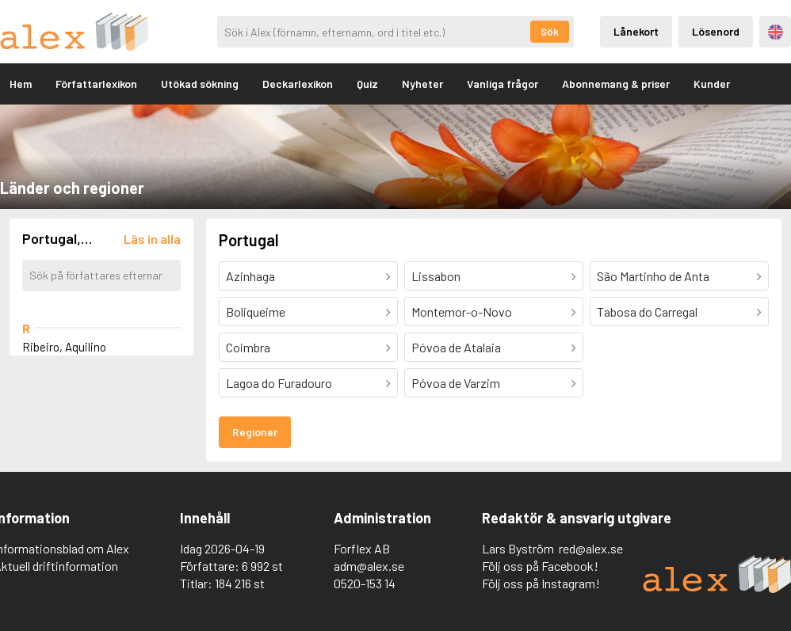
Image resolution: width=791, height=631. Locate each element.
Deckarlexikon (297, 83)
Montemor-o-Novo (461, 311)
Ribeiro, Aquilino (64, 347)
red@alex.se (591, 548)
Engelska (775, 32)
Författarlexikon (96, 83)
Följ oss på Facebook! (540, 565)
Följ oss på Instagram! (541, 583)
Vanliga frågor (502, 83)
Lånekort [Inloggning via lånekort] (636, 31)
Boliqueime (255, 311)
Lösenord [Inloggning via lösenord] (715, 31)
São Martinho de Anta (653, 275)
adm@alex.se (369, 565)
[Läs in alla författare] (152, 238)
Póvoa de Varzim (455, 382)
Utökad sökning (200, 83)
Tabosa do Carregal (647, 311)
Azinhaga (250, 275)
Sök (550, 31)
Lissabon (435, 275)
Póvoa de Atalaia (456, 347)
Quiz (367, 83)
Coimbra (248, 347)
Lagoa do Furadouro (279, 382)
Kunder (712, 83)
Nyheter (422, 83)
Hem (21, 83)
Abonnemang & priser (616, 83)
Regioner (254, 432)
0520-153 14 (365, 583)
